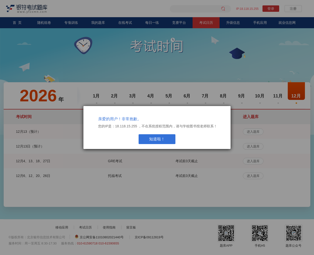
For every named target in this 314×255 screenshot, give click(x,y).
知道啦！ (157, 139)
